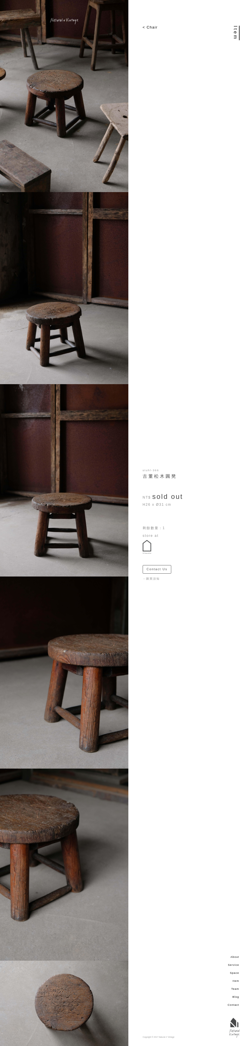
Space (234, 973)
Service (233, 965)
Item (236, 981)
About (234, 957)
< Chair (150, 27)
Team (235, 988)
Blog (235, 996)
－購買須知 (151, 578)
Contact (233, 1004)
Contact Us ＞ (159, 569)
